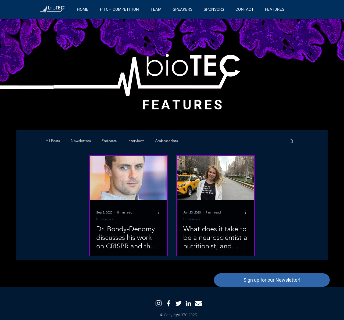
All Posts (53, 140)
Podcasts (109, 140)
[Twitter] (178, 303)
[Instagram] (159, 303)
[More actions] (160, 212)
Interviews (135, 140)
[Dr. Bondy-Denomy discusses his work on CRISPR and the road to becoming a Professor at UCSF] (128, 178)
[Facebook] (168, 303)
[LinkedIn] (188, 303)
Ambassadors (166, 140)
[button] (291, 141)
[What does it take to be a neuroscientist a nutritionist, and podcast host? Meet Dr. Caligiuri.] (215, 178)
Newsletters (81, 140)
